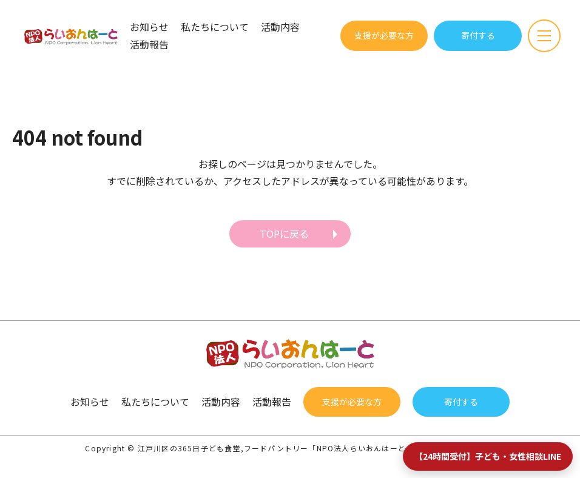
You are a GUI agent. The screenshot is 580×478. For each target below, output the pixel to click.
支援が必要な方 (384, 35)
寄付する (478, 35)
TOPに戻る (284, 233)
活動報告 (149, 44)
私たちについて (215, 26)
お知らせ (149, 26)
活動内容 (280, 26)
